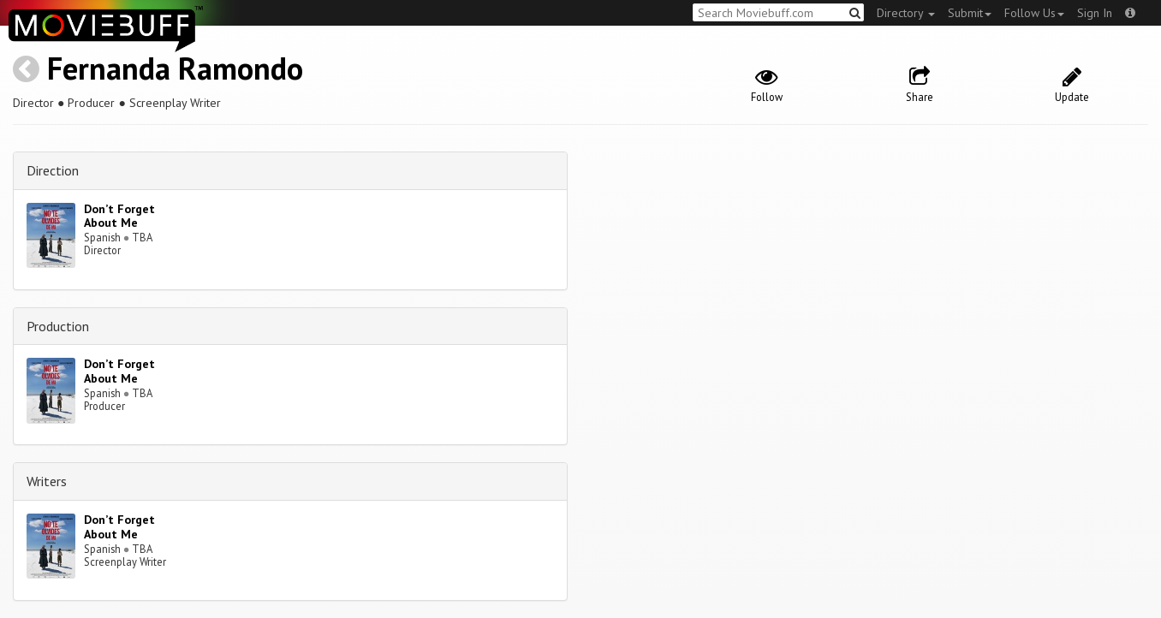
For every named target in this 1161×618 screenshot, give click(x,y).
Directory (906, 13)
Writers (47, 481)
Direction (53, 170)
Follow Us (1034, 13)
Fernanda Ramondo (175, 68)
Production (58, 326)
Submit (969, 13)
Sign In (1094, 13)
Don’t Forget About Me (119, 216)
